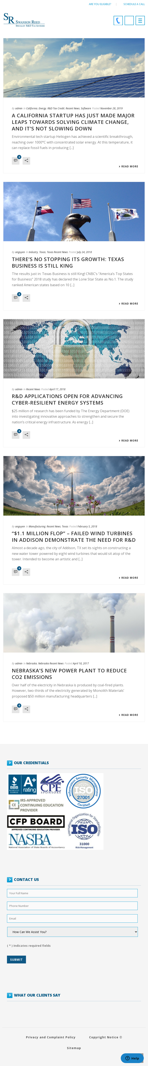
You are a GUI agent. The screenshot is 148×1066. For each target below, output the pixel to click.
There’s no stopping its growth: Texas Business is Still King (68, 262)
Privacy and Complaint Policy (51, 1037)
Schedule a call (134, 4)
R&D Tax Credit (56, 108)
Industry (33, 252)
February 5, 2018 (87, 526)
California (31, 108)
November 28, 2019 (111, 108)
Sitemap (74, 1048)
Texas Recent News (57, 252)
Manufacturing (37, 526)
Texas (42, 252)
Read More (128, 166)
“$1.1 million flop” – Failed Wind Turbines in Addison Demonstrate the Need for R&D (74, 536)
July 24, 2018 (84, 252)
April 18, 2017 (81, 663)
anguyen (20, 252)
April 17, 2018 (57, 389)
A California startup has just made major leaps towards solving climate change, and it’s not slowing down (73, 122)
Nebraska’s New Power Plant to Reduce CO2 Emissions (69, 673)
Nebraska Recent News (51, 663)
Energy (42, 108)
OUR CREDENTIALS (31, 762)
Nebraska (31, 663)
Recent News (73, 108)
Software (86, 108)
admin (18, 108)
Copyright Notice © (105, 1037)
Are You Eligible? (100, 4)
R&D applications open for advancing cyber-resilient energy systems (67, 399)
